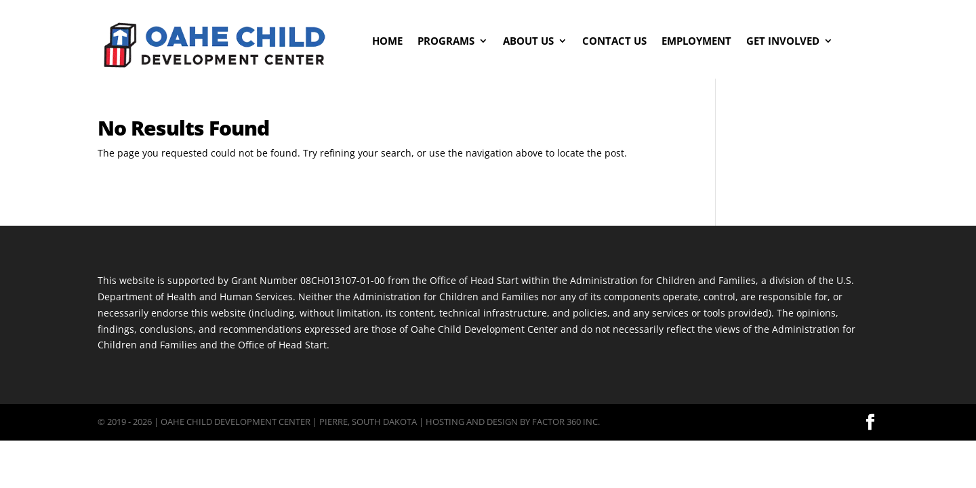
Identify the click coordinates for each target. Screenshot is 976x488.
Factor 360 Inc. (566, 421)
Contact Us (614, 41)
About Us (528, 41)
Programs (446, 41)
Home (387, 41)
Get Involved (782, 41)
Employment (696, 41)
